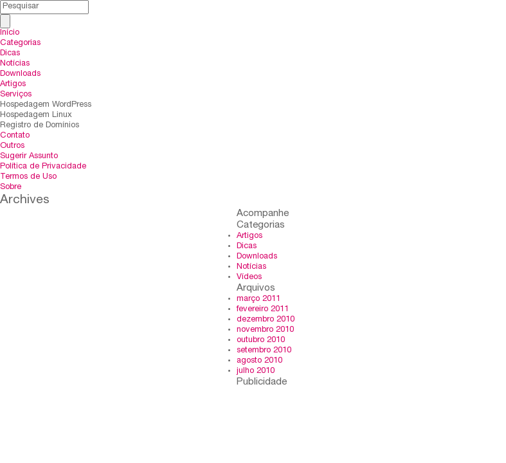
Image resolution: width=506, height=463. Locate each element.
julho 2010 (256, 371)
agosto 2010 (259, 361)
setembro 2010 (264, 351)
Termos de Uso (28, 177)
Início (9, 33)
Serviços (16, 95)
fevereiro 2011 (263, 309)
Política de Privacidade (43, 167)
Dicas (10, 54)
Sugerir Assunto (29, 156)
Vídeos (249, 277)
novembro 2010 (265, 330)
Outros (12, 146)
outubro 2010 (261, 340)
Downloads (20, 74)
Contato (15, 136)
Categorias (20, 43)
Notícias (15, 64)
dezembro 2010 (265, 320)
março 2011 (258, 299)
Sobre (10, 187)
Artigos (13, 84)
